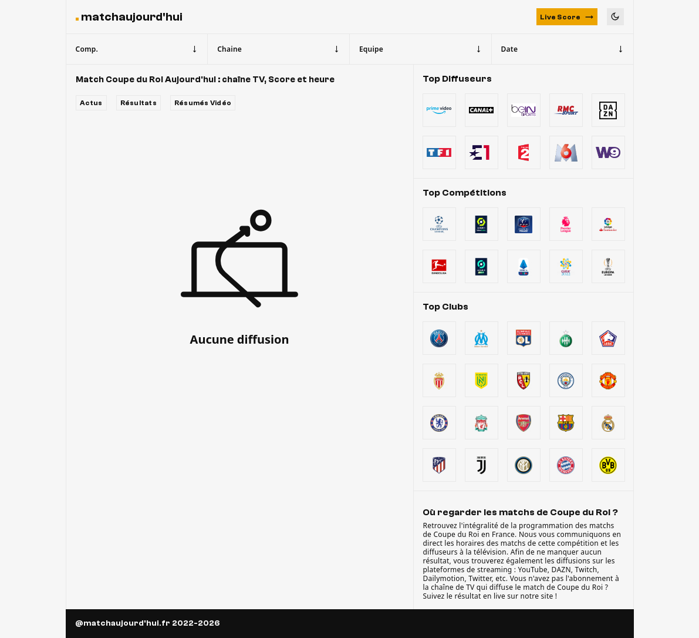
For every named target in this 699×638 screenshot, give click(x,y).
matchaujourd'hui (132, 16)
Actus (91, 103)
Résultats (138, 103)
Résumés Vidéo (202, 103)
